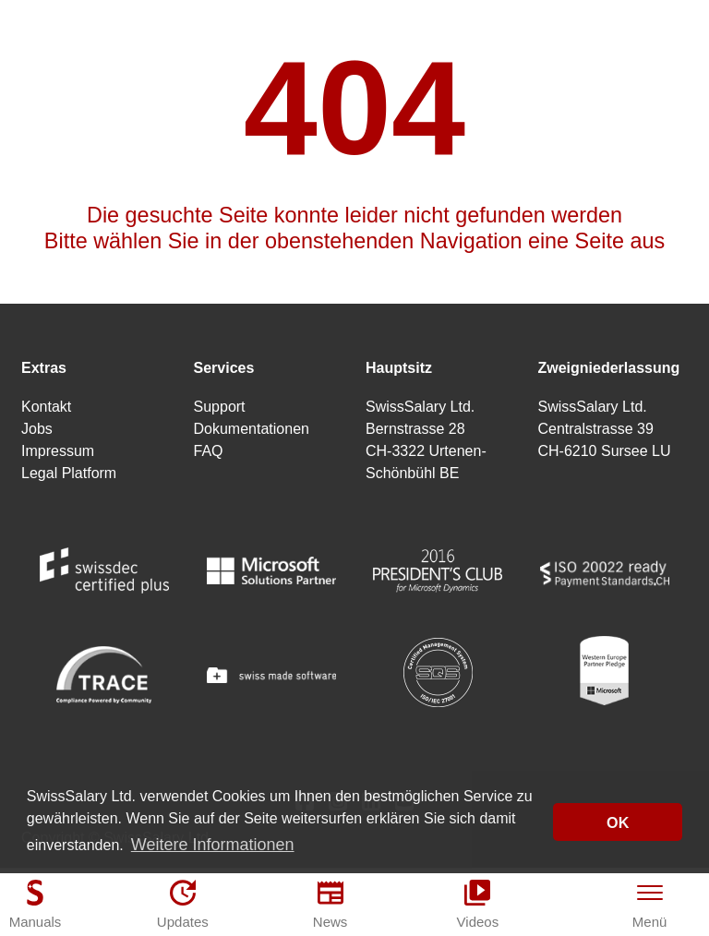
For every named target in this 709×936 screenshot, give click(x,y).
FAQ (208, 451)
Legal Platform (68, 473)
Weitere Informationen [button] (212, 844)
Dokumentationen (251, 429)
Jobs (37, 429)
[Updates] (182, 904)
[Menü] (649, 904)
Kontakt (46, 406)
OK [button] (618, 822)
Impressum (57, 451)
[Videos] (477, 904)
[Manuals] (35, 904)
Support (220, 406)
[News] (330, 904)
